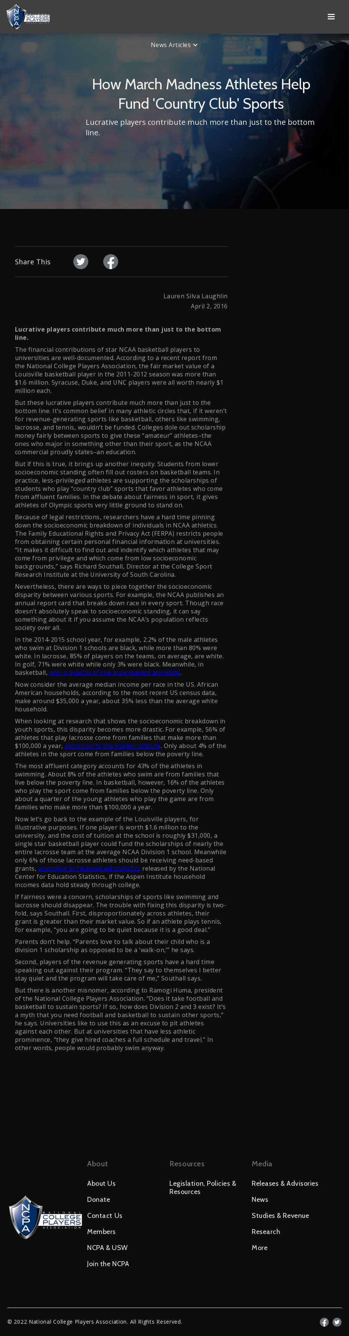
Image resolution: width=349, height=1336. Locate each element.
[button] (331, 16)
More (259, 1248)
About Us (101, 1183)
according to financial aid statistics (89, 868)
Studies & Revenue (280, 1216)
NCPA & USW (107, 1248)
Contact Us (104, 1216)
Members (101, 1232)
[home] (162, 17)
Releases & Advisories (285, 1183)
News (260, 1199)
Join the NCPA (108, 1264)
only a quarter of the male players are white (114, 672)
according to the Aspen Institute (112, 746)
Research (266, 1232)
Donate (98, 1199)
